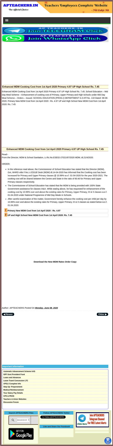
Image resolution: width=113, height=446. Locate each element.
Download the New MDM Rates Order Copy (55, 262)
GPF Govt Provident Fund (14, 374)
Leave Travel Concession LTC (15, 381)
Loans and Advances (12, 378)
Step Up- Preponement (12, 387)
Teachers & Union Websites (14, 399)
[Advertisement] (55, 62)
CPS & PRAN (8, 396)
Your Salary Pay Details (13, 393)
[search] (23, 420)
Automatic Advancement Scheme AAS (19, 371)
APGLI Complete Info (12, 384)
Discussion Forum (11, 402)
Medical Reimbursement (13, 390)
